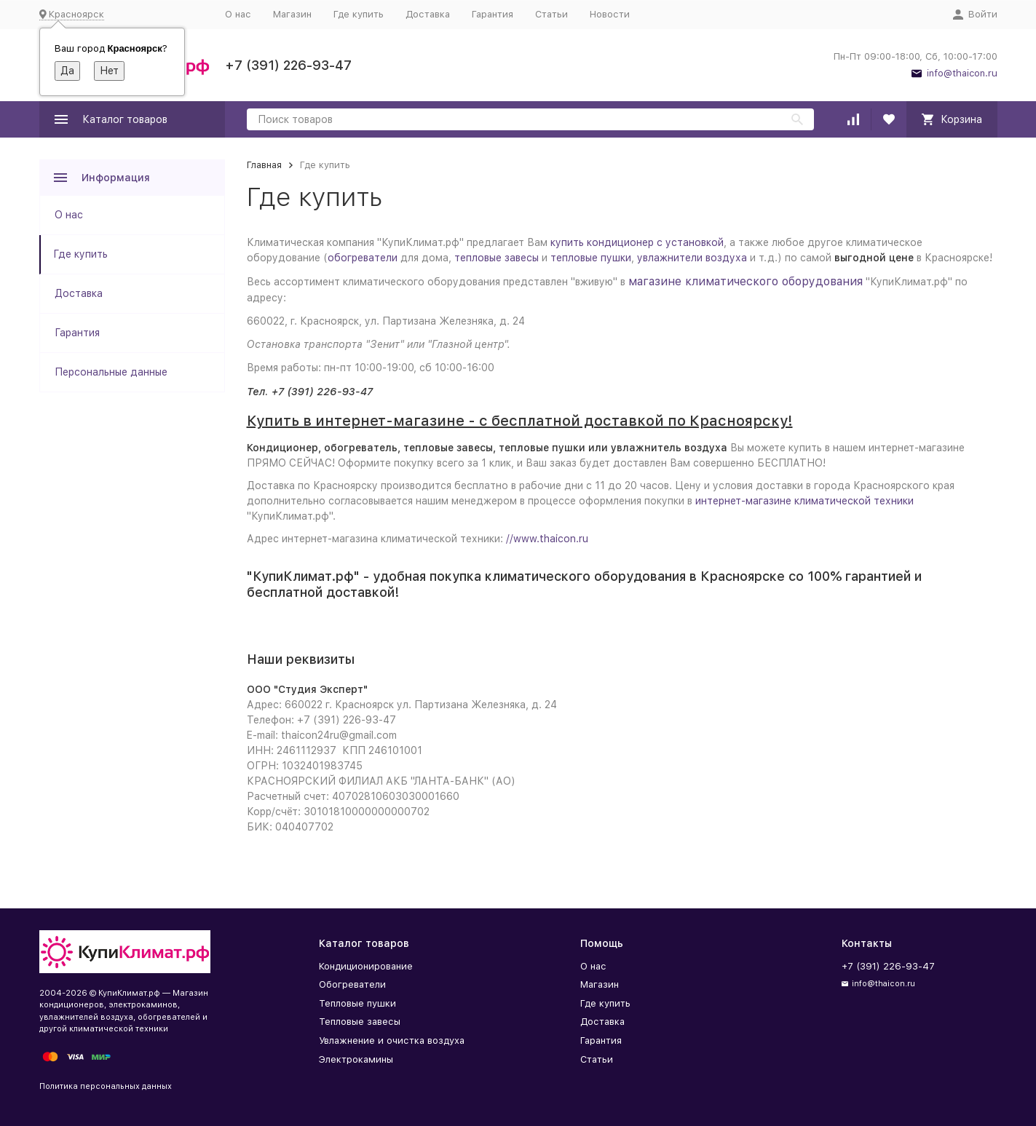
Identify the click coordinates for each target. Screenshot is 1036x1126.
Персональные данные (111, 372)
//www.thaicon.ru (547, 538)
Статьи (551, 14)
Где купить (358, 14)
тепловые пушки (590, 257)
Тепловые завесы (359, 1021)
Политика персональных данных (105, 1086)
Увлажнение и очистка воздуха (391, 1040)
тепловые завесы (496, 257)
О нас (238, 14)
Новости (610, 14)
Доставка (428, 14)
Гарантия (492, 14)
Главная (264, 164)
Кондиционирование (366, 966)
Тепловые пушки (357, 1003)
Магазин (292, 14)
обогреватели (363, 257)
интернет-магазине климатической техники (804, 501)
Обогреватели (352, 984)
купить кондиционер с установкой (637, 242)
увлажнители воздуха (692, 257)
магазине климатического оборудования (745, 281)
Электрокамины (356, 1059)
